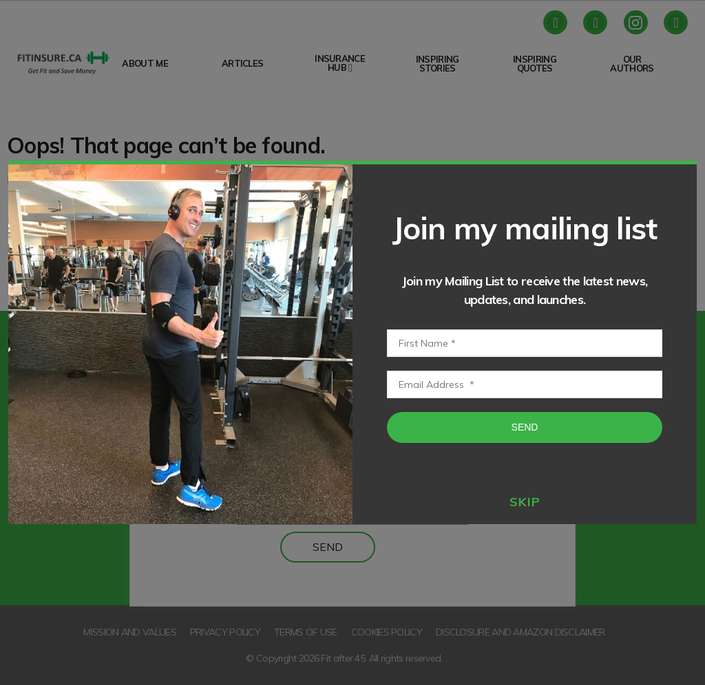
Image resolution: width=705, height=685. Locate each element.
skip (524, 502)
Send (525, 427)
